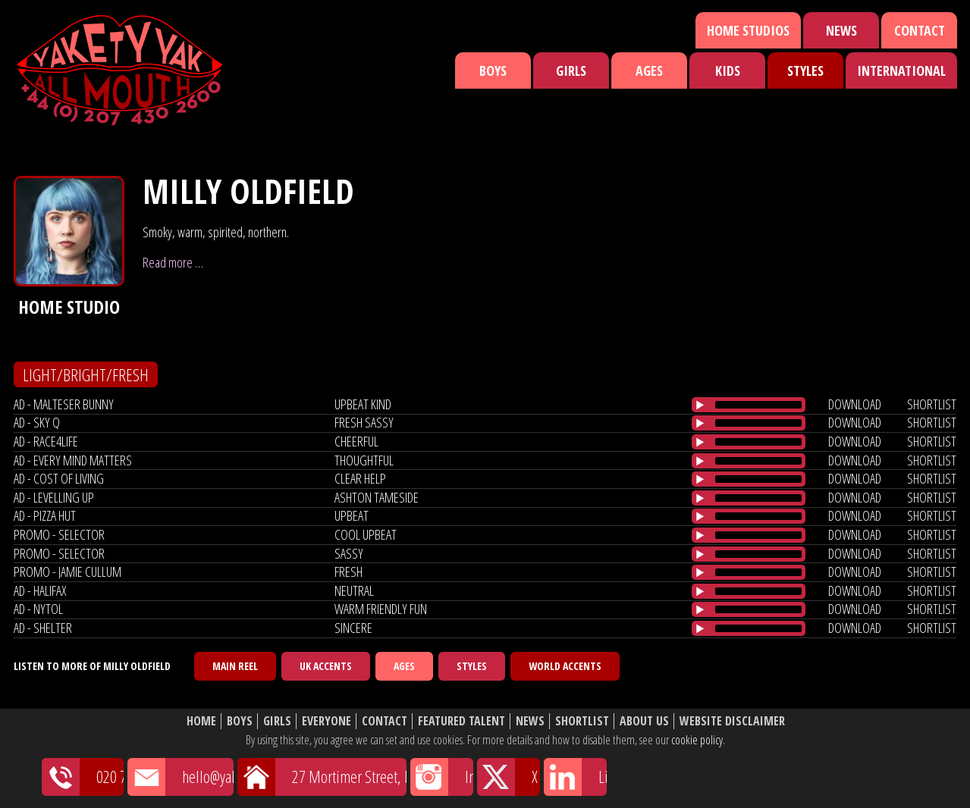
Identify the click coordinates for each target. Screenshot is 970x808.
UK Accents (326, 666)
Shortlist (582, 721)
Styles (805, 70)
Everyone (326, 721)
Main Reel (235, 666)
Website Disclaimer (732, 721)
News (841, 30)
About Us (644, 721)
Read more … (173, 262)
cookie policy (697, 739)
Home (201, 721)
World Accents (565, 666)
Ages (649, 70)
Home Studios (748, 30)
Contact (919, 30)
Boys (493, 70)
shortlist (931, 404)
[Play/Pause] (700, 405)
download (854, 404)
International (901, 70)
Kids (727, 70)
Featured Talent (461, 721)
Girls (571, 70)
